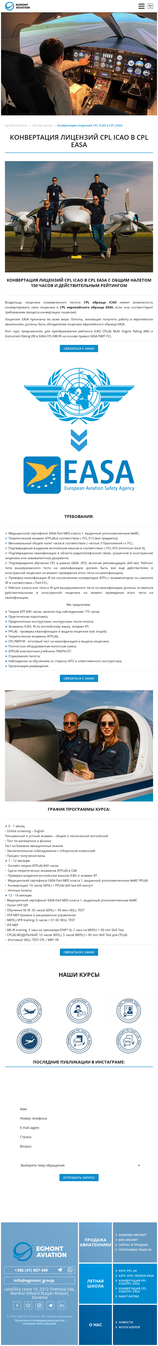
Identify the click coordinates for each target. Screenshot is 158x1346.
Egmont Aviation (16, 125)
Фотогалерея (129, 1327)
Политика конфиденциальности (39, 1320)
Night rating (129, 1296)
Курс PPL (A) (128, 1270)
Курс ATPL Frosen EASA (136, 1275)
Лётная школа (42, 125)
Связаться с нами (79, 348)
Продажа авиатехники (95, 1242)
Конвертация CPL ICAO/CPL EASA (132, 1290)
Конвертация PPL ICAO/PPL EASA (132, 1282)
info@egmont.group (29, 1280)
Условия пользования (39, 1323)
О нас (95, 1324)
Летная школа (95, 1283)
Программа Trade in (135, 1249)
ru (150, 5)
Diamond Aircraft (133, 1235)
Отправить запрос (79, 1177)
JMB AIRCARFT (128, 1239)
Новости (126, 1322)
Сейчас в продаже (133, 1244)
